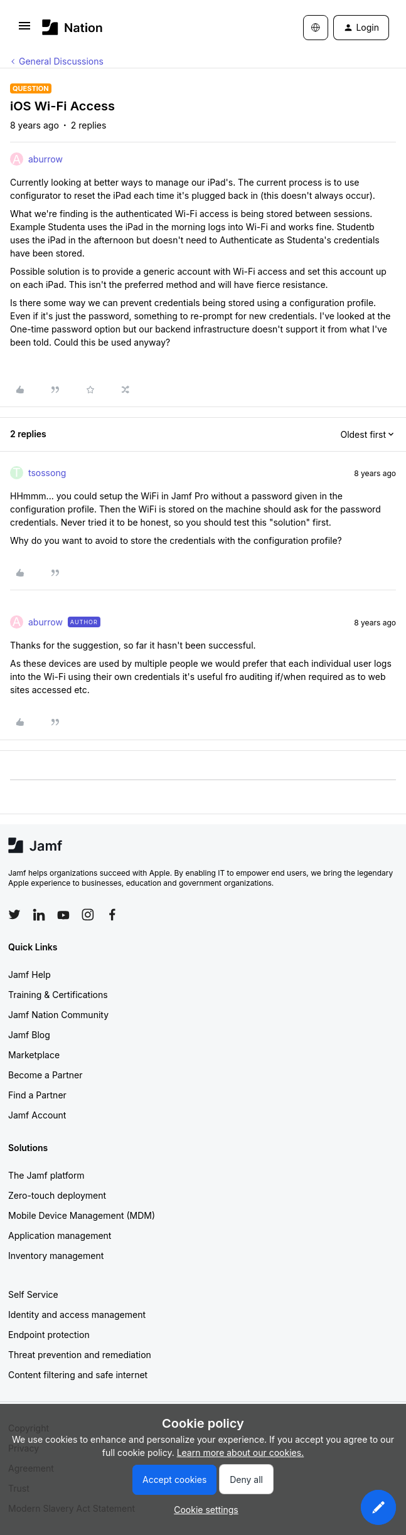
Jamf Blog (29, 1034)
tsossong (47, 472)
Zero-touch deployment (57, 1195)
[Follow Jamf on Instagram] (88, 914)
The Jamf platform (46, 1175)
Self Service (33, 1294)
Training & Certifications (58, 994)
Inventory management (56, 1255)
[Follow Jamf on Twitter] (14, 915)
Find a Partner (37, 1095)
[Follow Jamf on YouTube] (63, 914)
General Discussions (61, 61)
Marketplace (34, 1054)
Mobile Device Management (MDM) (81, 1215)
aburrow (45, 159)
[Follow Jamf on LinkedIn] (39, 914)
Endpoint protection (49, 1334)
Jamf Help (29, 974)
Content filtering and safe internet (77, 1374)
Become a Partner (45, 1075)
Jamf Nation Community (58, 1014)
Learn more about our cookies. (240, 1452)
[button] (24, 29)
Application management (59, 1235)
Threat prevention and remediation (79, 1354)
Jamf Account (37, 1115)
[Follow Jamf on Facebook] (112, 914)
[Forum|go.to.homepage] (72, 27)
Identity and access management (77, 1314)
